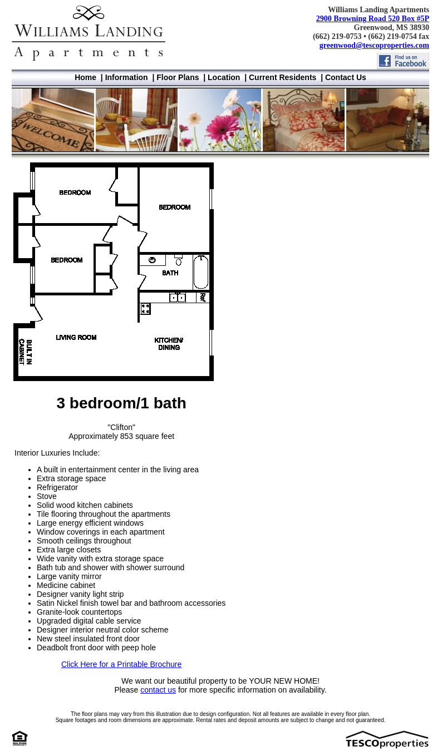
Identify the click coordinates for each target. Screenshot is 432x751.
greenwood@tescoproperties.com (374, 45)
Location (224, 77)
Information (126, 77)
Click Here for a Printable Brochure (121, 664)
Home (85, 77)
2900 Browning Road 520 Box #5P (372, 18)
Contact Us (345, 77)
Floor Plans (177, 77)
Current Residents (282, 77)
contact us (158, 689)
